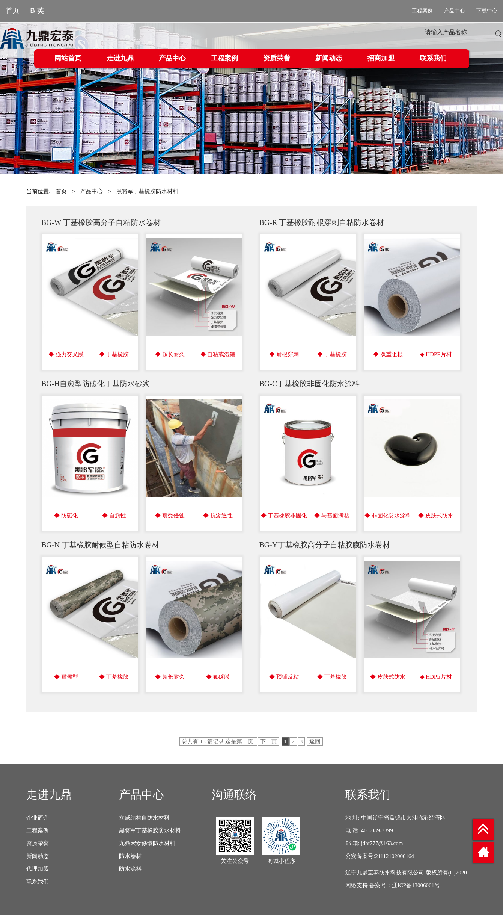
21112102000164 (394, 856)
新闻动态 (328, 58)
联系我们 (433, 58)
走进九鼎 (120, 58)
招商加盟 (381, 58)
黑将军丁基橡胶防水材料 (147, 191)
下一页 (268, 741)
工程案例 (224, 58)
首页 (61, 191)
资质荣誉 (276, 58)
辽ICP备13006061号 (416, 885)
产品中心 (172, 58)
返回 (315, 741)
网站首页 (67, 58)
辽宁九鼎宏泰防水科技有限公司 (384, 873)
